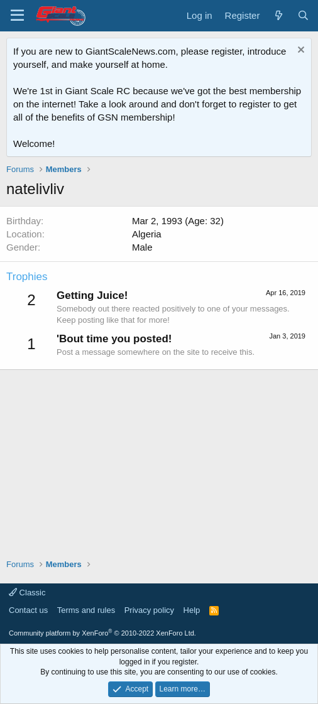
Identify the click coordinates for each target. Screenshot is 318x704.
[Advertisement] (159, 458)
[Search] (303, 15)
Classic (27, 592)
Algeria (147, 234)
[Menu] (17, 15)
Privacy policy (149, 610)
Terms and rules (86, 610)
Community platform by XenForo (102, 633)
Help (192, 610)
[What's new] (278, 15)
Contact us (28, 610)
